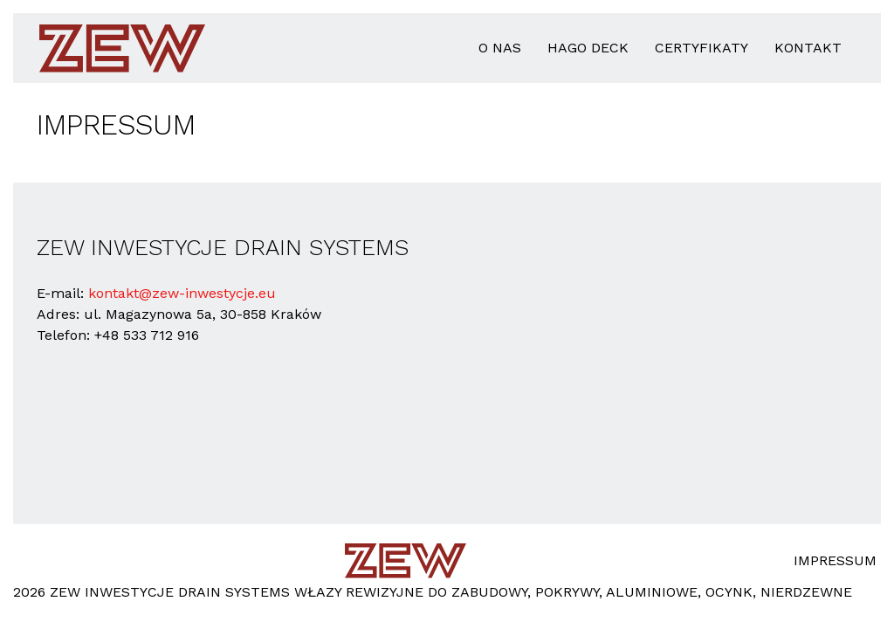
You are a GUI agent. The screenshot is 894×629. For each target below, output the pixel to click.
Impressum (835, 560)
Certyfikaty (701, 47)
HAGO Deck (588, 47)
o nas (499, 47)
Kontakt (808, 47)
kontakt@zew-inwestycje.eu (182, 293)
